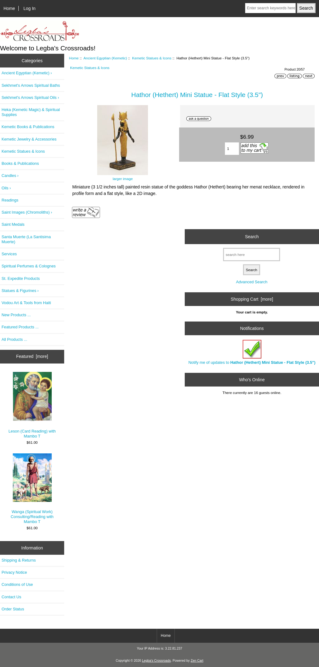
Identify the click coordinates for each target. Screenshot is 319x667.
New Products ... (16, 315)
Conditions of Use (17, 584)
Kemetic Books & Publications (28, 126)
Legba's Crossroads (156, 660)
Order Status (13, 609)
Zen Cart (197, 660)
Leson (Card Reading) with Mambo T (32, 405)
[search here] (251, 254)
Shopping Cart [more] (252, 299)
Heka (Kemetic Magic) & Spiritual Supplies (31, 112)
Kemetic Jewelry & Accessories (29, 139)
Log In (29, 8)
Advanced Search (252, 282)
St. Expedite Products (21, 278)
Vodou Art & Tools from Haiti (26, 302)
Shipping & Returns (19, 560)
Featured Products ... (20, 327)
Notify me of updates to (252, 352)
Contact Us (11, 597)
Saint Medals (13, 224)
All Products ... (14, 339)
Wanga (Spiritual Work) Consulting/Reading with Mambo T (32, 488)
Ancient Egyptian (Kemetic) (105, 58)
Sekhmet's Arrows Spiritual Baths (31, 85)
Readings (10, 200)
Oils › (6, 188)
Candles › (10, 175)
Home (9, 8)
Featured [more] (32, 356)
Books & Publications (20, 163)
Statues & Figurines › (20, 290)
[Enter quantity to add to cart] (232, 148)
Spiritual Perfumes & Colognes (29, 266)
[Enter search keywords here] (270, 8)
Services (9, 254)
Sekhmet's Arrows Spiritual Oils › (30, 97)
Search (252, 236)
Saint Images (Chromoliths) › (27, 212)
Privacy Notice (14, 572)
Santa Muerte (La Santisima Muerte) (26, 239)
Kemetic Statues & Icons (151, 58)
